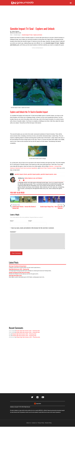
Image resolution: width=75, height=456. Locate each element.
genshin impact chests (21, 174)
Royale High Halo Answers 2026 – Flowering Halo (19, 269)
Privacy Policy (41, 422)
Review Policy (48, 422)
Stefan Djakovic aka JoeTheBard (33, 178)
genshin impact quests (47, 174)
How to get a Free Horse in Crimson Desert (17, 266)
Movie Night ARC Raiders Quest (15, 275)
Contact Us (34, 422)
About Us (28, 422)
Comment (13, 231)
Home (11, 34)
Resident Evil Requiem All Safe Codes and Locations (19, 272)
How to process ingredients (30, 168)
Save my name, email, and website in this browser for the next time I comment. (32, 228)
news (55, 174)
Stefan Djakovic (15, 31)
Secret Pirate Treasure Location (48, 168)
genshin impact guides (34, 174)
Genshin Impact (17, 34)
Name (12, 220)
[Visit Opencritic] (37, 403)
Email (30, 220)
